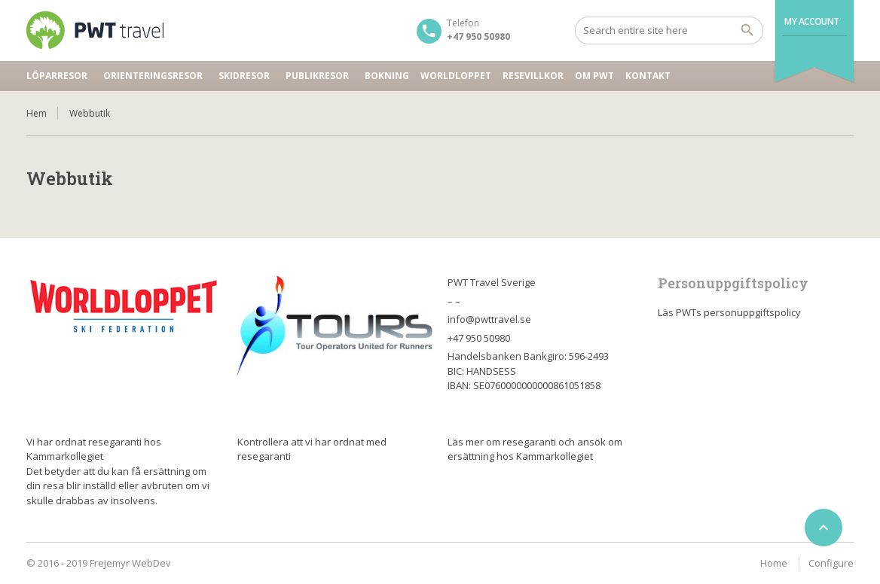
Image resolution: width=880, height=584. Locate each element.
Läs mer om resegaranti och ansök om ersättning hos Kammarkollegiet (535, 449)
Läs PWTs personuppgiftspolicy (729, 312)
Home (773, 563)
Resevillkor (533, 75)
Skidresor (244, 75)
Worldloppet (455, 75)
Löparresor (56, 75)
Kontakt (648, 75)
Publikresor (317, 75)
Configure (831, 563)
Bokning (387, 75)
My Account (811, 21)
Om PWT (594, 75)
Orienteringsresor (153, 75)
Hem (36, 113)
